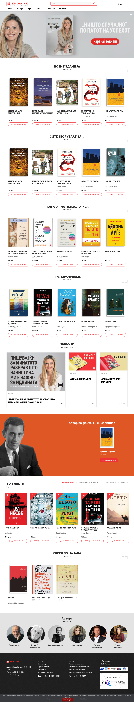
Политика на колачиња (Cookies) (80, 672)
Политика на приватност (77, 669)
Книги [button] (9, 9)
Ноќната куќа (12, 528)
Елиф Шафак (61, 533)
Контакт (62, 9)
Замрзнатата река (39, 528)
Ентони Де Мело (14, 327)
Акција (20, 9)
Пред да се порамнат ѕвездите (42, 112)
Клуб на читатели (44, 667)
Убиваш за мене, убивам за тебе (40, 322)
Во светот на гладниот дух (88, 112)
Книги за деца (110, 482)
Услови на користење (76, 664)
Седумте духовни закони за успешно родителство (18, 253)
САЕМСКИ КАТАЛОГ (80, 379)
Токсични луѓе (112, 251)
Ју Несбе (8, 533)
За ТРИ (40, 661)
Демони (11, 598)
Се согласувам (67, 700)
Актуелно (11, 393)
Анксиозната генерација (15, 112)
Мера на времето (89, 321)
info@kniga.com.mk (18, 675)
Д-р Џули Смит (38, 257)
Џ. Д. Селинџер (111, 116)
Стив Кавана (37, 327)
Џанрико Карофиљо (89, 327)
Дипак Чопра (13, 257)
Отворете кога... (64, 251)
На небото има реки (66, 528)
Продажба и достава (45, 672)
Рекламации (42, 669)
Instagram (106, 664)
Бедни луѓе (110, 321)
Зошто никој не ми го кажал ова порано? (42, 253)
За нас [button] (40, 9)
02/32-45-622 (18, 672)
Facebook (106, 662)
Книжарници (42, 664)
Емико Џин (60, 327)
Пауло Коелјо (112, 533)
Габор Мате (85, 116)
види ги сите (67, 69)
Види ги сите (11, 487)
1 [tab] (131, 15)
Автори (51, 9)
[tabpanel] (67, 34)
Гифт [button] (29, 9)
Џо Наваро (85, 257)
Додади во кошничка (18, 124)
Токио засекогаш (65, 321)
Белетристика (68, 482)
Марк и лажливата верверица (66, 112)
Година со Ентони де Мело (17, 322)
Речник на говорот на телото (90, 252)
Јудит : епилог (112, 181)
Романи (124, 482)
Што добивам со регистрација (79, 667)
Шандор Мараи (111, 186)
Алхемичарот (114, 528)
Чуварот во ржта (114, 111)
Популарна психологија (89, 482)
